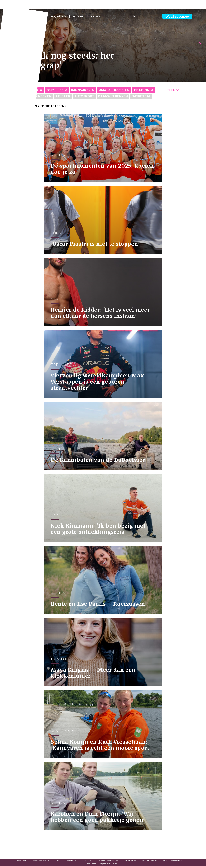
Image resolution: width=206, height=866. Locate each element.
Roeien (120, 90)
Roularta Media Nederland (173, 860)
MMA (102, 90)
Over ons (95, 16)
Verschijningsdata (149, 860)
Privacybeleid (87, 860)
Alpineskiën (41, 96)
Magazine (57, 16)
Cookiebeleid (71, 860)
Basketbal (141, 96)
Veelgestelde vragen (40, 860)
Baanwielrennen (113, 96)
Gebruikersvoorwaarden (108, 860)
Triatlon (141, 90)
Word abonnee (177, 16)
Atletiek (63, 96)
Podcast (78, 16)
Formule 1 (54, 90)
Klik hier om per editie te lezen (40, 106)
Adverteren (22, 860)
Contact (57, 860)
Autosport (84, 96)
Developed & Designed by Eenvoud (102, 864)
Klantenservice (130, 860)
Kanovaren (81, 90)
